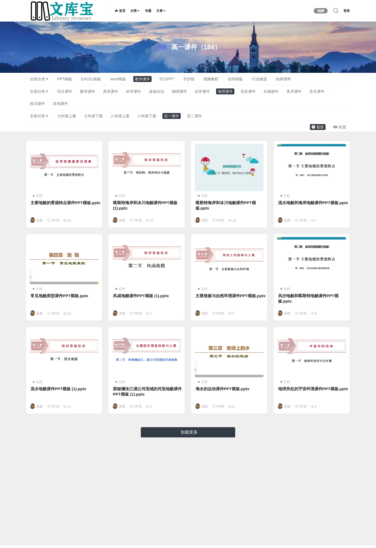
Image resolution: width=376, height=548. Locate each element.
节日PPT (166, 79)
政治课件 (37, 103)
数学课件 (87, 91)
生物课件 (271, 91)
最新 (318, 127)
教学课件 (142, 79)
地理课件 (225, 91)
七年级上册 (66, 116)
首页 (120, 11)
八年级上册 (120, 116)
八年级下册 (146, 116)
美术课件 (294, 91)
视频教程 (210, 79)
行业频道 (259, 79)
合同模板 (235, 79)
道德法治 (156, 91)
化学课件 (202, 91)
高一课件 (171, 116)
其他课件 (60, 103)
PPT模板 (64, 79)
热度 (339, 127)
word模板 (118, 79)
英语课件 (110, 91)
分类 (135, 11)
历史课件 (248, 91)
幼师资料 (283, 79)
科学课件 (133, 91)
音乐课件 (316, 91)
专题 (148, 11)
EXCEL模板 (91, 79)
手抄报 (188, 79)
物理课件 (179, 91)
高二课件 (194, 116)
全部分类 (39, 79)
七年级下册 (93, 116)
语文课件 (64, 91)
